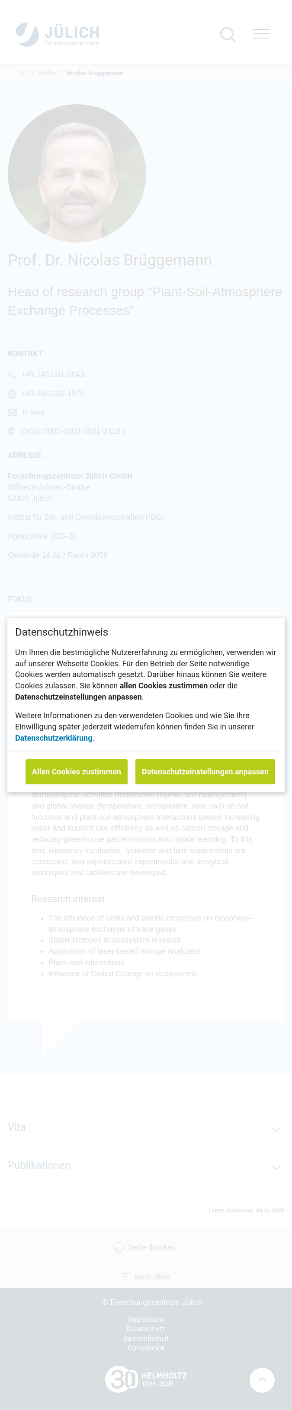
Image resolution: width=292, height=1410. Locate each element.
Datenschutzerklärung (54, 737)
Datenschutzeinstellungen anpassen (205, 771)
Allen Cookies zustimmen (76, 771)
